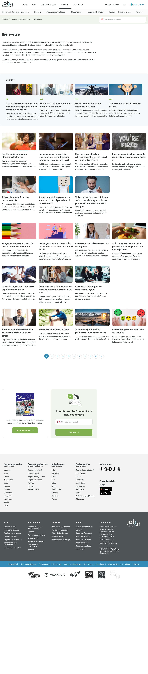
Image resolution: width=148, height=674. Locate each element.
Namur (54, 486)
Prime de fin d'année (60, 533)
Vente (78, 493)
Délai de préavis (58, 536)
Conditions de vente (107, 539)
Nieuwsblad (13, 564)
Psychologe (80, 486)
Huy (53, 480)
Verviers (55, 496)
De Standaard (44, 564)
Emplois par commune (13, 539)
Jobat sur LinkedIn (83, 539)
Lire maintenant (23, 430)
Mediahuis (8, 499)
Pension (31, 550)
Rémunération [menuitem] (76, 12)
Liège (54, 483)
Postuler (31, 532)
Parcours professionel (36, 535)
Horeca (30, 486)
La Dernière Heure (114, 564)
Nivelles (55, 493)
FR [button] (124, 4)
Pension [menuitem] (139, 12)
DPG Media (8, 480)
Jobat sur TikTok (82, 543)
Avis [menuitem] (34, 4)
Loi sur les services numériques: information (108, 542)
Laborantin (80, 480)
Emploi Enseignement (36, 476)
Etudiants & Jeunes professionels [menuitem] (15, 12)
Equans (7, 486)
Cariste (78, 476)
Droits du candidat (106, 529)
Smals (6, 502)
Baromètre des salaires (61, 527)
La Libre (127, 564)
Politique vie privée (106, 534)
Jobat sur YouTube (83, 546)
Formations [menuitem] (78, 4)
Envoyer (72, 432)
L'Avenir (136, 564)
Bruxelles (55, 473)
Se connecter (137, 4)
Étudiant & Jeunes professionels (35, 528)
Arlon (54, 470)
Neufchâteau (57, 489)
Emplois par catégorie (12, 533)
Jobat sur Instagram (84, 536)
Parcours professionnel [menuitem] (55, 12)
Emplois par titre (10, 536)
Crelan (6, 476)
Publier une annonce (84, 527)
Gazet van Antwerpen (73, 564)
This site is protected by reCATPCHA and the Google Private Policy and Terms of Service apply (109, 550)
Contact (79, 530)
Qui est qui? (80, 549)
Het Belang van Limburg (94, 564)
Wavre (54, 499)
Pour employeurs (112, 4)
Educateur (80, 499)
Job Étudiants (33, 489)
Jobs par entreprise (11, 530)
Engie (6, 483)
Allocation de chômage (61, 539)
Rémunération (33, 538)
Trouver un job (9, 527)
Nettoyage (80, 489)
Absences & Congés (36, 541)
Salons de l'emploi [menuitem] (48, 4)
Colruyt (6, 473)
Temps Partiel (33, 473)
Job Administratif (35, 470)
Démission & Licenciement (33, 546)
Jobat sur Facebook (84, 533)
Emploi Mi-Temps (35, 480)
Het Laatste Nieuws (28, 564)
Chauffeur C (80, 473)
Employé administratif (85, 470)
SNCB (6, 505)
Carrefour (7, 470)
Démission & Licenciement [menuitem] (119, 12)
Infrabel (7, 489)
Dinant (54, 476)
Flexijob (31, 483)
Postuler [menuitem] (37, 12)
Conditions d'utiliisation (108, 527)
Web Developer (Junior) (85, 496)
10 (96, 356)
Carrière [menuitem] (64, 4)
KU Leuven (8, 493)
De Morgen (57, 564)
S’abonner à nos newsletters (10, 544)
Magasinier (80, 483)
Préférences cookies (107, 537)
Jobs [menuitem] (25, 4)
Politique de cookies (107, 532)
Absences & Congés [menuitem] (95, 12)
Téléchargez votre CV (12, 548)
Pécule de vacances (60, 530)
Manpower (8, 496)
